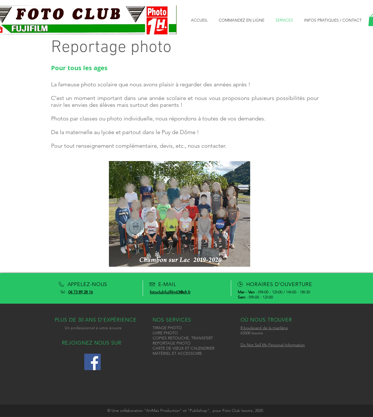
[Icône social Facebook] (92, 362)
